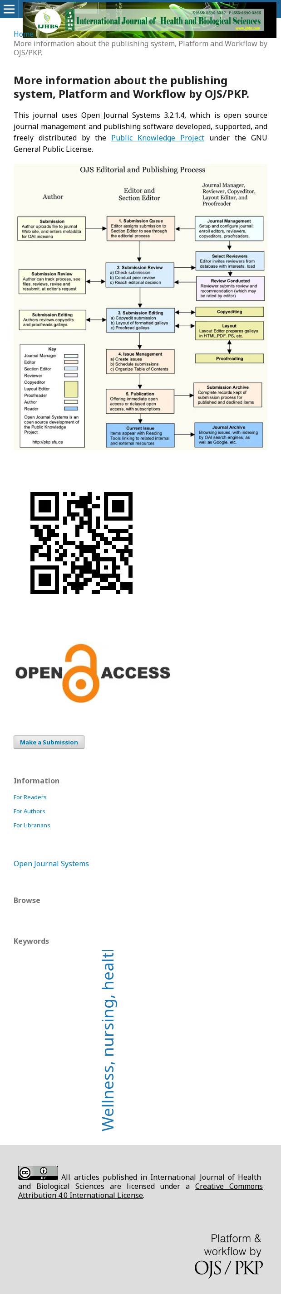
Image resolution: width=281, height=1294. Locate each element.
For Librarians (32, 825)
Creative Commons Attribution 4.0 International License (140, 1190)
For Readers (30, 797)
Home (24, 34)
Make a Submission (49, 742)
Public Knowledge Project (157, 138)
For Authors (29, 811)
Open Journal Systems (51, 864)
